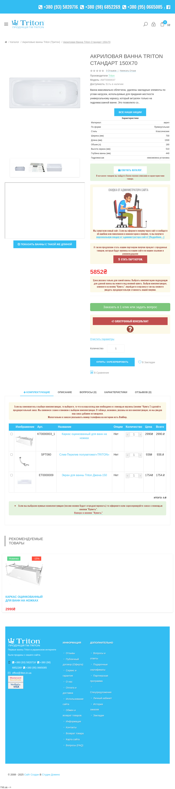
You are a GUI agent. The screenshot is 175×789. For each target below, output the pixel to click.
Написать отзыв (128, 71)
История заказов (96, 707)
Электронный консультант (130, 321)
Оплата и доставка (69, 690)
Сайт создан (31, 774)
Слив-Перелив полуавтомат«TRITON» (84, 454)
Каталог (14, 42)
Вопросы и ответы (97, 656)
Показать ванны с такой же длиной (45, 244)
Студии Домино (51, 774)
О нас (69, 681)
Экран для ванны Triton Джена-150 (84, 475)
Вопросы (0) (88, 392)
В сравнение (101, 372)
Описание (65, 392)
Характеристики (115, 392)
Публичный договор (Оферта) (73, 662)
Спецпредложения (100, 692)
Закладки (98, 715)
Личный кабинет (102, 698)
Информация (73, 721)
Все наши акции (130, 112)
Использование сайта (73, 702)
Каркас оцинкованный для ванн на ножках (24, 598)
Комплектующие (37, 392)
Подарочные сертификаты (99, 667)
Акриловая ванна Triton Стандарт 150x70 (87, 42)
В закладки (148, 362)
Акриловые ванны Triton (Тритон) (41, 42)
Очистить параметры (102, 339)
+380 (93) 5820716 (58, 6)
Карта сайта (73, 739)
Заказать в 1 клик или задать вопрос (130, 307)
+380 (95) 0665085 (142, 6)
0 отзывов (111, 71)
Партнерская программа (99, 678)
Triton (111, 75)
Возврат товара (75, 733)
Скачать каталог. (130, 170)
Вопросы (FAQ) (74, 745)
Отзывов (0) (143, 392)
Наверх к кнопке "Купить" (88, 512)
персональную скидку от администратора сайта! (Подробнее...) (130, 237)
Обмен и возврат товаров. (72, 713)
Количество (96, 348)
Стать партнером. (130, 259)
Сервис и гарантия (69, 673)
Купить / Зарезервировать (112, 362)
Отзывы (70, 653)
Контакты (71, 727)
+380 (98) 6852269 (100, 6)
